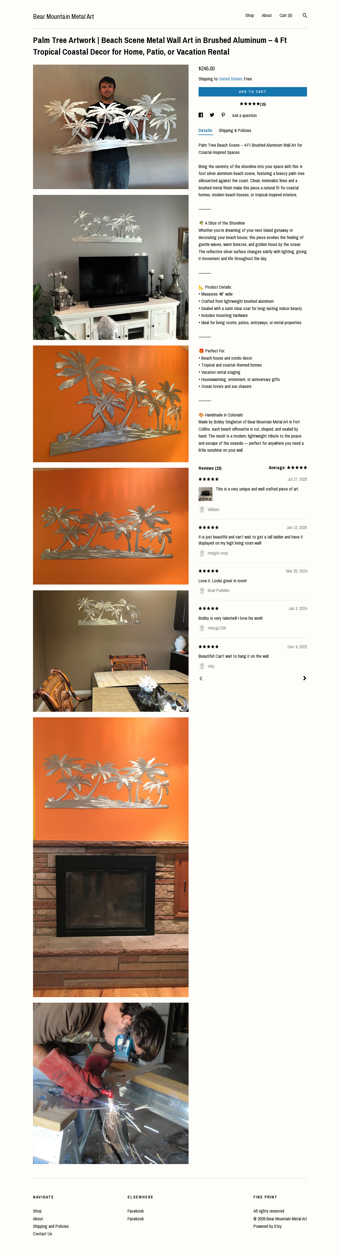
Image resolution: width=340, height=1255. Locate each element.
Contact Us (42, 1234)
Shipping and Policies (51, 1226)
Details (206, 130)
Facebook (136, 1211)
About (267, 15)
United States (230, 79)
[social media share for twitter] (212, 115)
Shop (249, 15)
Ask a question (244, 115)
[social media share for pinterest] (224, 115)
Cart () (286, 15)
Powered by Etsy (267, 1226)
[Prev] (201, 679)
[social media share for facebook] (201, 115)
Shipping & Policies (235, 130)
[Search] (305, 16)
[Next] (305, 679)
